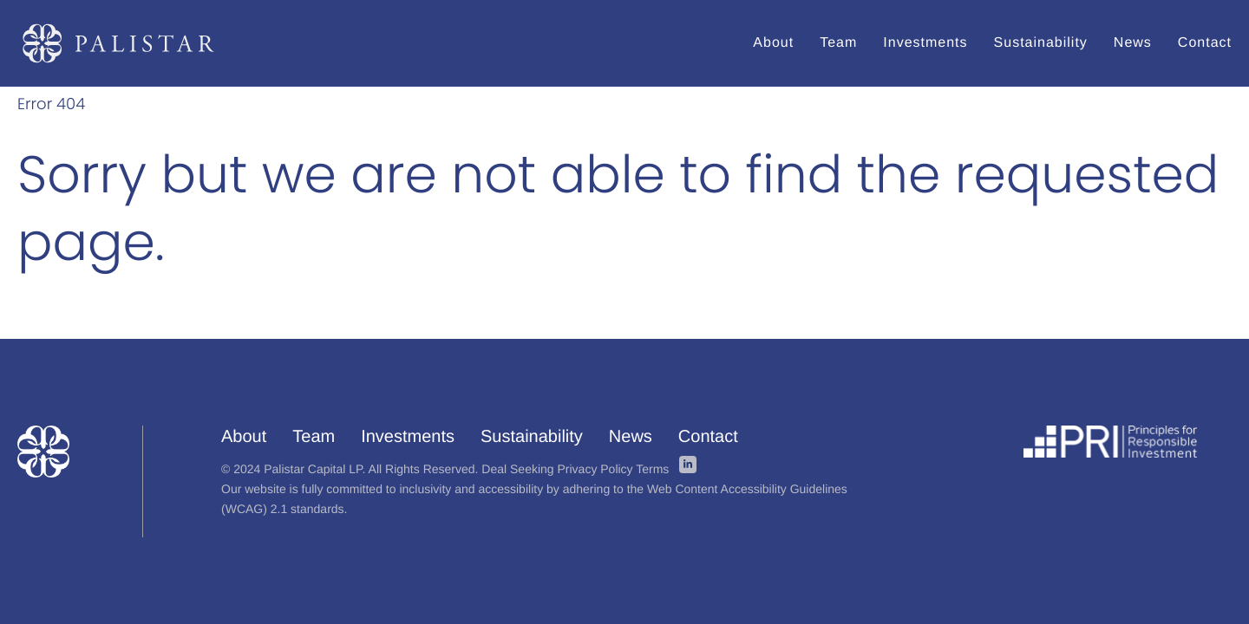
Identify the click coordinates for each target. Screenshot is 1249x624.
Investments (407, 436)
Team (313, 436)
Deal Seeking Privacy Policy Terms (575, 469)
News (630, 436)
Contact (708, 436)
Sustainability (532, 436)
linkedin (687, 464)
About (243, 436)
